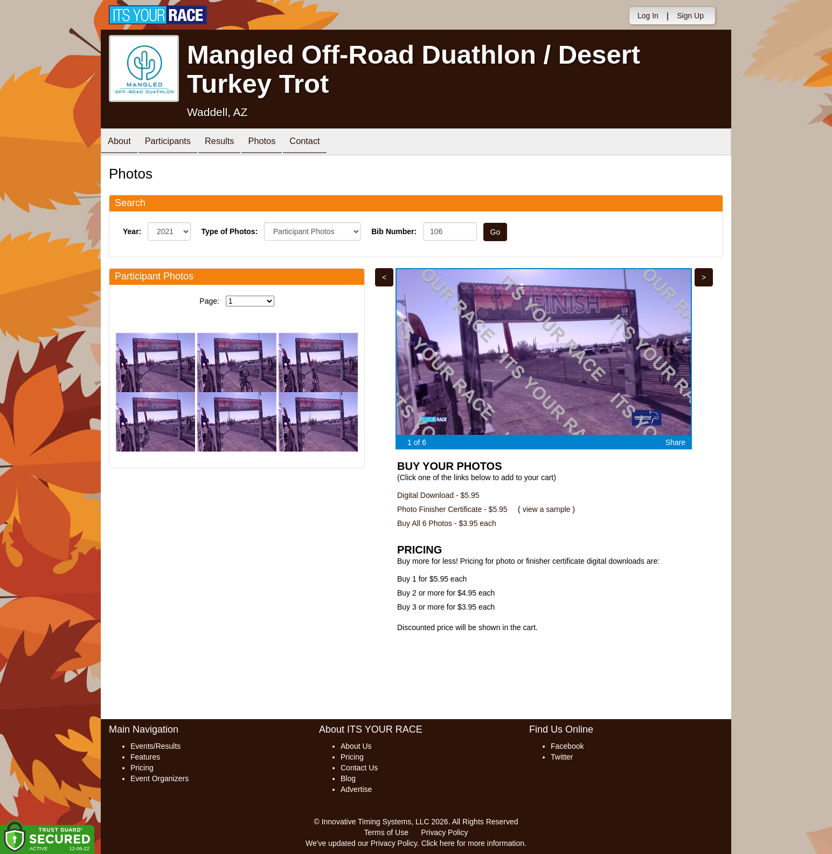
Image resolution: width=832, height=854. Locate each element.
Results (230, 143)
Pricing (142, 767)
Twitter (562, 757)
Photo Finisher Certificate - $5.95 (452, 509)
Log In (647, 15)
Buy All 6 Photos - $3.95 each (446, 523)
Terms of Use (386, 832)
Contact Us (359, 767)
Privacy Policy (444, 832)
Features (145, 757)
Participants (174, 143)
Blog (348, 778)
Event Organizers (159, 778)
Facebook (567, 746)
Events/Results (155, 746)
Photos (276, 143)
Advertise (356, 789)
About (121, 143)
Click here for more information (472, 843)
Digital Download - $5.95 (438, 495)
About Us (356, 746)
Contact (323, 143)
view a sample (547, 509)
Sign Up (690, 15)
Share (675, 442)
